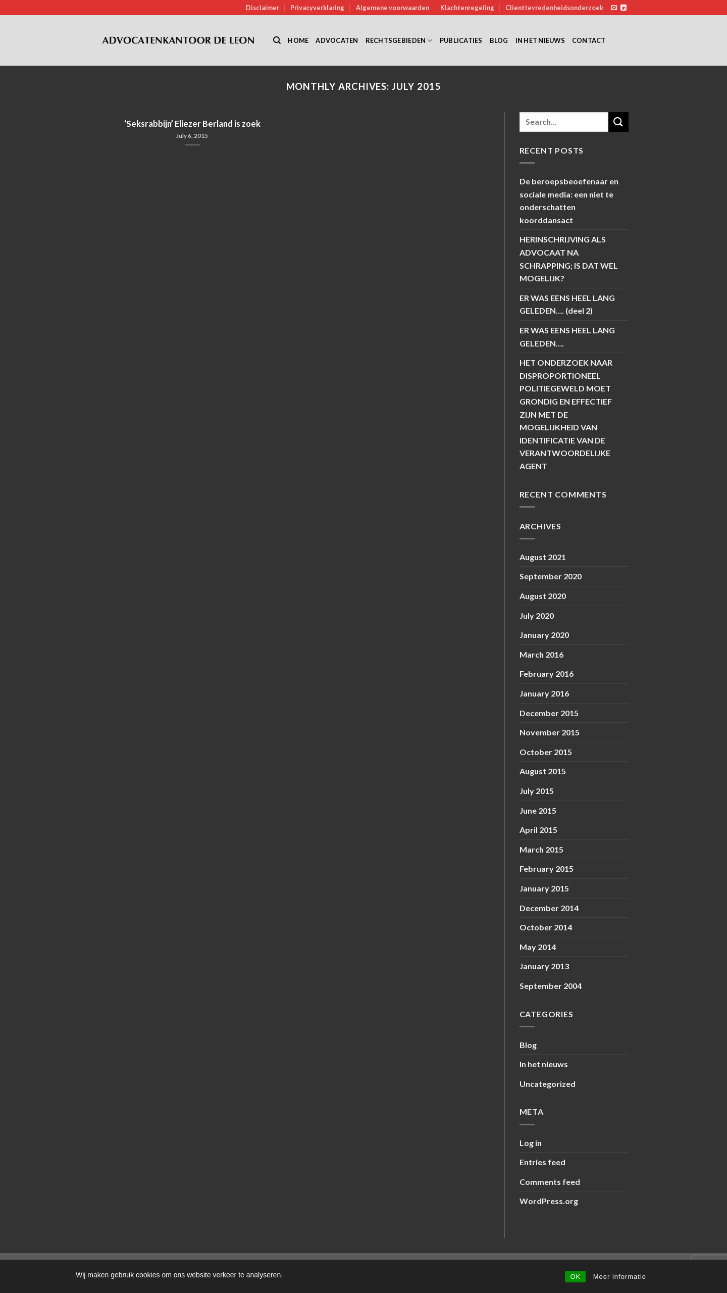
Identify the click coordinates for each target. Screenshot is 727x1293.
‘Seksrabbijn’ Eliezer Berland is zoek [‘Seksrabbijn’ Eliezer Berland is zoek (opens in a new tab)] (192, 124)
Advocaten (337, 40)
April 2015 (538, 829)
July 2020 (537, 615)
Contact (589, 40)
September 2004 (551, 985)
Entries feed (542, 1162)
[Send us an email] (614, 8)
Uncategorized (548, 1083)
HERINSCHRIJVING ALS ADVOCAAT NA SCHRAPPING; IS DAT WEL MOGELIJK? (569, 258)
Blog (499, 40)
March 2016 (541, 654)
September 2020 (551, 576)
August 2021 (543, 557)
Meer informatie (619, 1276)
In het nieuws (540, 40)
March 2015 (541, 849)
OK (575, 1276)
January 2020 (544, 634)
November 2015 (550, 732)
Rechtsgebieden (399, 40)
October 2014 (546, 927)
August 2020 (543, 596)
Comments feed (550, 1181)
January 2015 (544, 888)
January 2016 (544, 693)
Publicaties (461, 40)
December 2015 (549, 713)
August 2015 (543, 771)
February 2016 (547, 673)
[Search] (277, 40)
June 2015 (538, 810)
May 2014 (538, 947)
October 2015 (546, 752)
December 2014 (549, 908)
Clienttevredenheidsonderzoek (554, 8)
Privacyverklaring (317, 8)
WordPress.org (549, 1201)
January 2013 (544, 966)
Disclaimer (262, 8)
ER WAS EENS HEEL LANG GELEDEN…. (567, 336)
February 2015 (547, 868)
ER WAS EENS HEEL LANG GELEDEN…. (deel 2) (567, 304)
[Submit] (618, 122)
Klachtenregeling (467, 8)
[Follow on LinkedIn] (623, 8)
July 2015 (537, 790)
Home (298, 40)
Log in (531, 1143)
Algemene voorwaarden (392, 8)
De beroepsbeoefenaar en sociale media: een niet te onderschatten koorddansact (569, 200)
